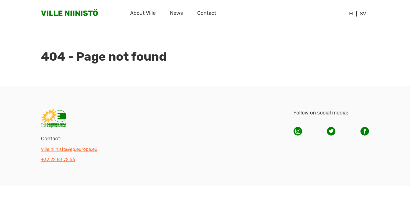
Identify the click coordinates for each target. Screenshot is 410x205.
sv (363, 14)
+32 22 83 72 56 (58, 159)
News (176, 13)
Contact (206, 13)
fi (351, 14)
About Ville (143, 13)
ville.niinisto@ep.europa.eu (69, 149)
